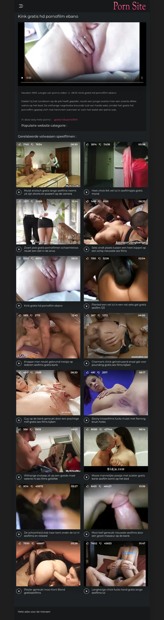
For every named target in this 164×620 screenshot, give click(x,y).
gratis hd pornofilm (66, 119)
